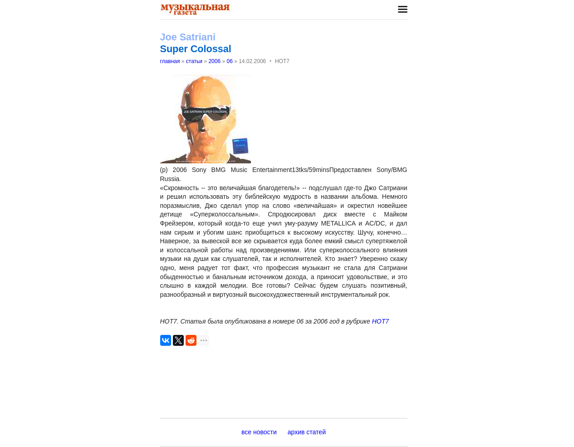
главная (170, 61)
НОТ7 (380, 321)
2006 (214, 61)
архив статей (307, 432)
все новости (259, 432)
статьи (194, 61)
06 (229, 61)
